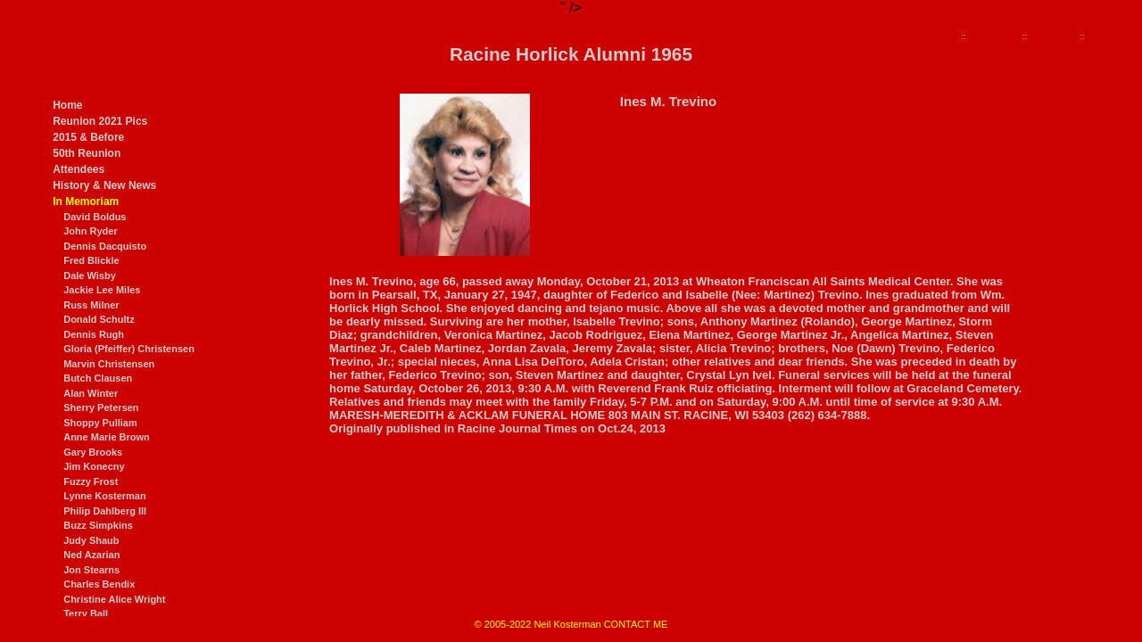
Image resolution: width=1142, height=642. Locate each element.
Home (67, 105)
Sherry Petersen (100, 407)
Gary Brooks (92, 452)
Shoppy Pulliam (100, 422)
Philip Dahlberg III (104, 511)
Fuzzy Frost (90, 481)
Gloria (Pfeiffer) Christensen (128, 348)
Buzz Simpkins (98, 525)
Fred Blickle (91, 260)
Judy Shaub (91, 540)
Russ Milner (91, 305)
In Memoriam (86, 201)
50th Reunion (86, 153)
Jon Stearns (91, 569)
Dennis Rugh (93, 334)
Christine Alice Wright (114, 599)
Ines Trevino (1054, 36)
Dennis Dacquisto (104, 246)
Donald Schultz (98, 319)
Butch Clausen (97, 378)
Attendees (78, 169)
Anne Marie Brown (106, 437)
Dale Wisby (89, 275)
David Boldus (94, 216)
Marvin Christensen (108, 363)
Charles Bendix (99, 584)
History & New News (104, 185)
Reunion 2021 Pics (100, 121)
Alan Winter (90, 393)
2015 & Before (88, 137)
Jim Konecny (93, 466)
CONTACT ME (636, 624)
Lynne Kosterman (104, 495)
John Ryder (90, 231)
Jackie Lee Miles (101, 289)
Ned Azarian (91, 554)
